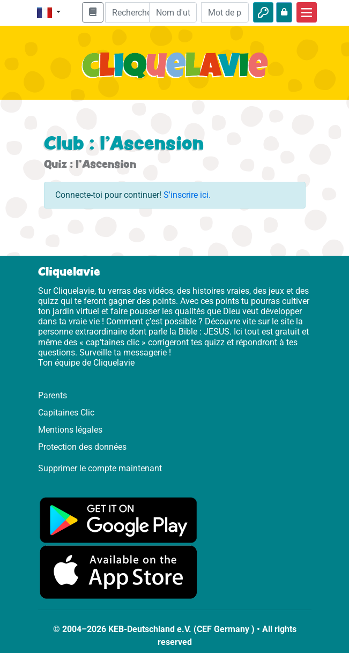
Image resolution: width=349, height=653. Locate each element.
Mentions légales (70, 430)
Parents (52, 395)
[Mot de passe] (225, 12)
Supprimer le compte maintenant (100, 468)
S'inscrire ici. (187, 195)
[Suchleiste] (135, 12)
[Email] (173, 12)
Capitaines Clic (66, 412)
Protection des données (82, 447)
